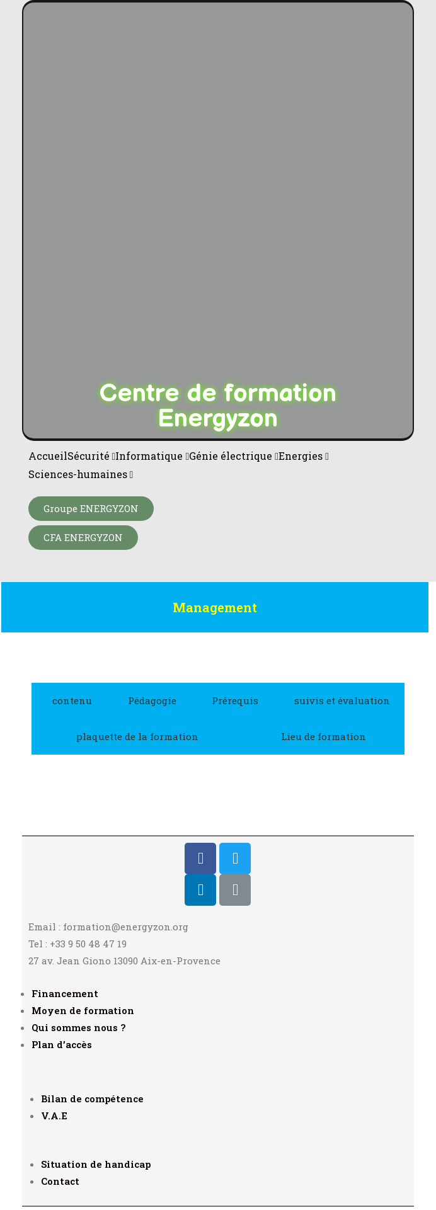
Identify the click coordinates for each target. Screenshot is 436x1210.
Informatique (152, 455)
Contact (60, 1181)
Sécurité (91, 455)
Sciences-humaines (81, 474)
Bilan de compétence (92, 1098)
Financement (65, 993)
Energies (303, 455)
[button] (91, 508)
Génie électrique (233, 455)
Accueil (47, 455)
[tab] (69, 701)
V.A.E (54, 1115)
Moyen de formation (83, 1010)
